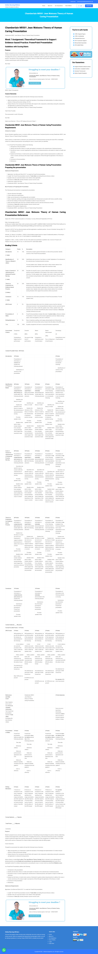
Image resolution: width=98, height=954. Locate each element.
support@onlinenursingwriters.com (85, 1)
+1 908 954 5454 (72, 1)
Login (50, 941)
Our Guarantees (59, 5)
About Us (50, 5)
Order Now (89, 5)
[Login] (80, 6)
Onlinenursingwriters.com (49, 951)
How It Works (68, 5)
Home (43, 5)
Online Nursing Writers (12, 5)
